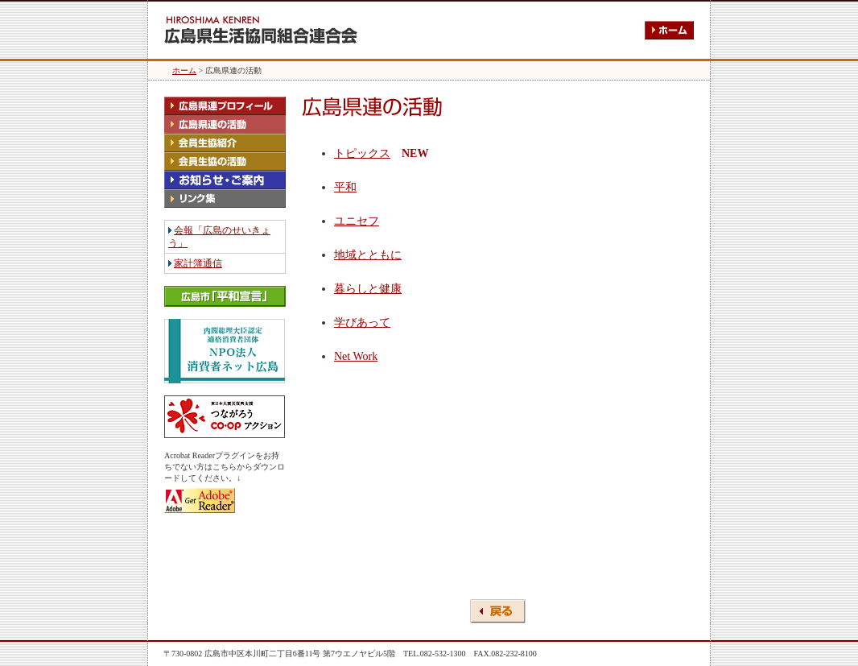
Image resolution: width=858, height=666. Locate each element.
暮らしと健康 (368, 289)
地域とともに (368, 255)
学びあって (362, 322)
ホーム (184, 70)
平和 (345, 187)
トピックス (362, 153)
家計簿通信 (198, 263)
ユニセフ (356, 221)
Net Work (355, 356)
